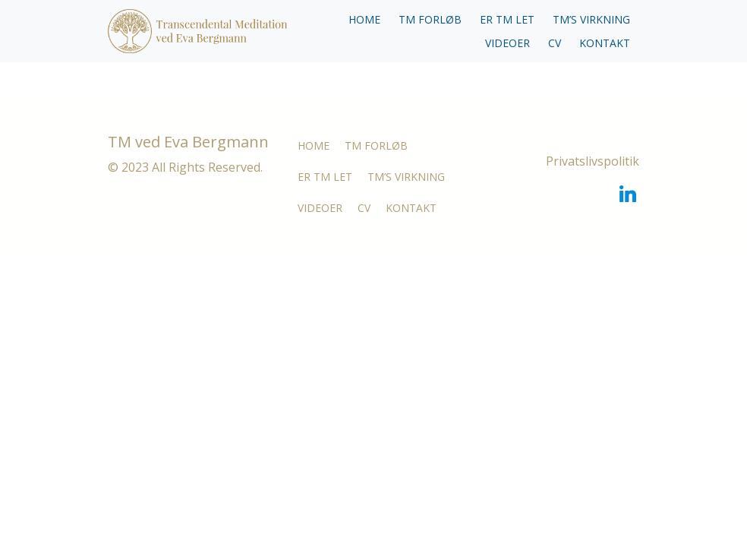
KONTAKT (604, 43)
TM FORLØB (430, 19)
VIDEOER (507, 43)
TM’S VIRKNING (591, 19)
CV (554, 43)
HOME (364, 19)
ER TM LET (507, 19)
